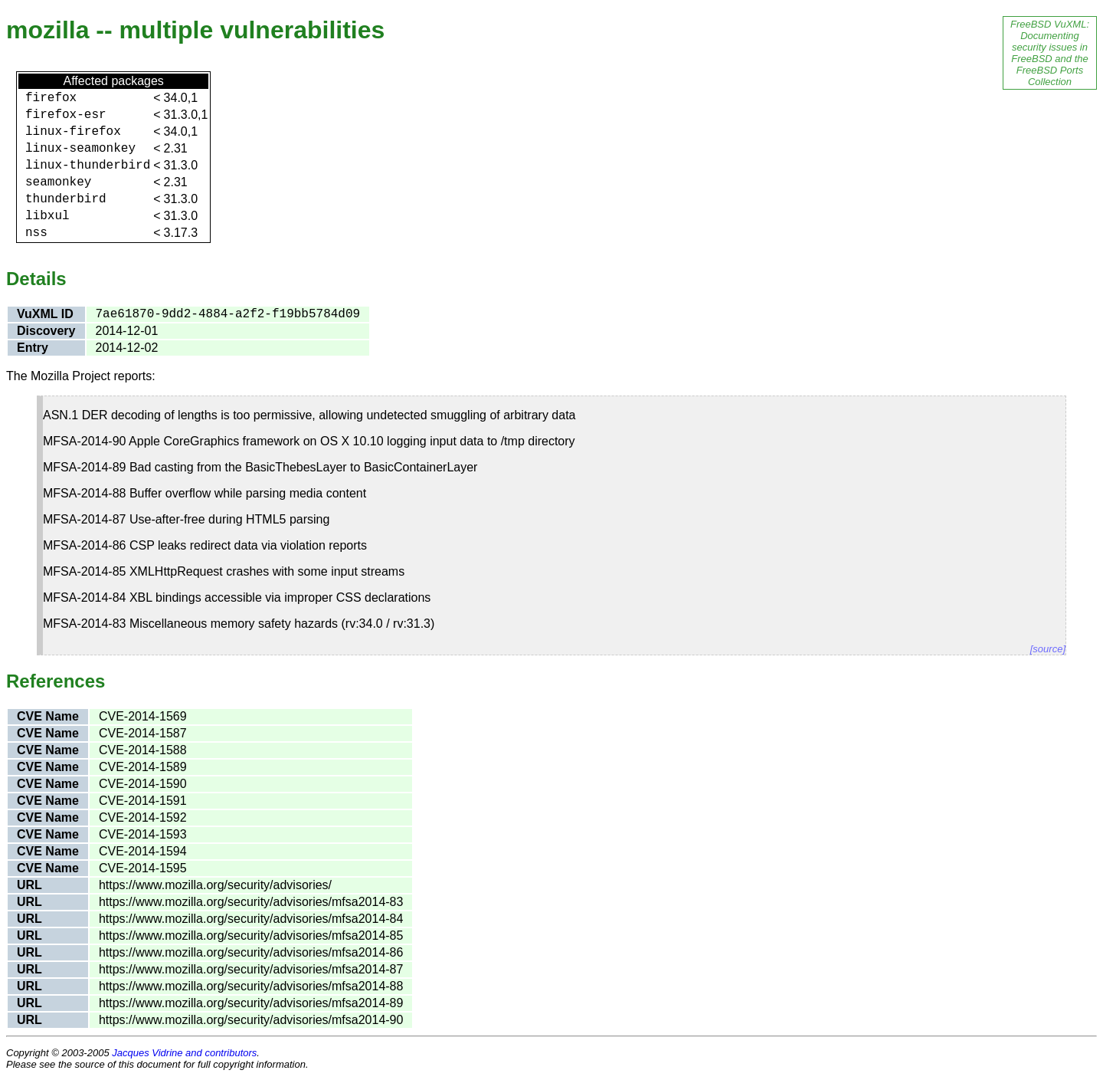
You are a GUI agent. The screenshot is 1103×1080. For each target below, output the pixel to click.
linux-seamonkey (80, 149)
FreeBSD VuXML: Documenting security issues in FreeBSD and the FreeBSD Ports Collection (1049, 52)
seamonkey (58, 182)
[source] (1047, 649)
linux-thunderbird (87, 165)
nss (36, 233)
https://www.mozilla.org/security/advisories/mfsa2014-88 (251, 986)
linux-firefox (73, 132)
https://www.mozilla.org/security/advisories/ (215, 884)
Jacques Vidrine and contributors (184, 1053)
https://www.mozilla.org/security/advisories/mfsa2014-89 (251, 1002)
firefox (51, 98)
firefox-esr (65, 115)
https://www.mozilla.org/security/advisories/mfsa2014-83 (251, 901)
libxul (47, 216)
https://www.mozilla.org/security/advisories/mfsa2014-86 (251, 952)
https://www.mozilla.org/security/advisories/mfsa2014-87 (251, 969)
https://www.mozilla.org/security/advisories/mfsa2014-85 (251, 935)
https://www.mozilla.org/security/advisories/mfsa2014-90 (251, 1019)
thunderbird (65, 199)
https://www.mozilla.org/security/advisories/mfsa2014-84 (251, 918)
